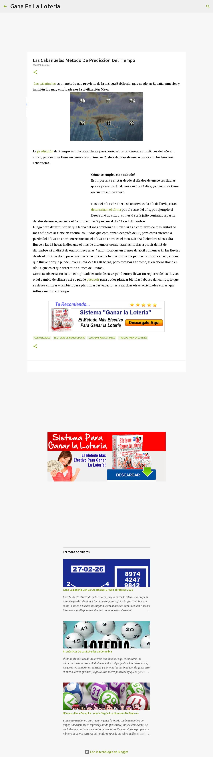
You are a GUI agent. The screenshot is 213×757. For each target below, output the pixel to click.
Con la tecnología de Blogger (106, 752)
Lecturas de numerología (69, 338)
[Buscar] (65, 6)
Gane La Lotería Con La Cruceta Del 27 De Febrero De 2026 (98, 589)
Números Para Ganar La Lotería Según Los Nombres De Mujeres (101, 713)
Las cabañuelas (45, 83)
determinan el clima (106, 209)
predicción (45, 151)
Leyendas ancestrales (102, 338)
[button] (35, 72)
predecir (92, 279)
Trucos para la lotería (133, 338)
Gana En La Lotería (35, 6)
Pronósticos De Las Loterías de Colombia (87, 651)
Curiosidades (42, 338)
